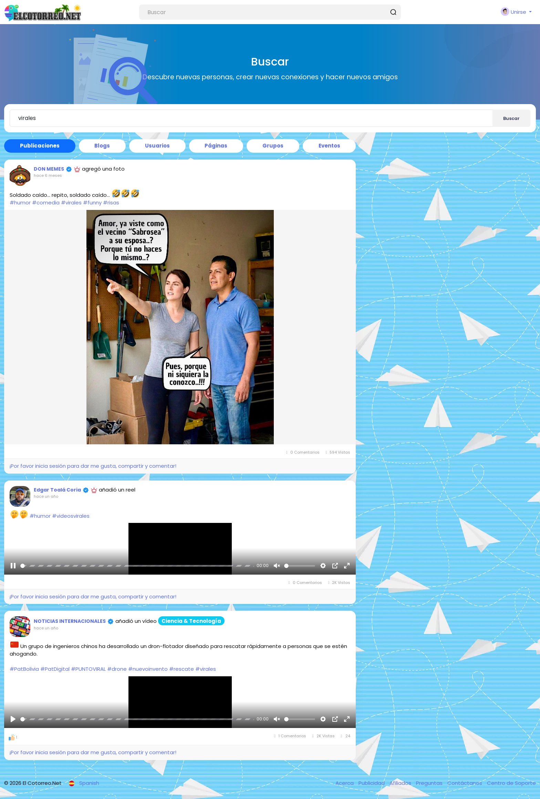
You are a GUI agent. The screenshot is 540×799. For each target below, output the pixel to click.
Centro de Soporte (511, 783)
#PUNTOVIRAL (88, 668)
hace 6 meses (48, 175)
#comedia (46, 202)
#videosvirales (71, 515)
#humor (20, 202)
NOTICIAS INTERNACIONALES (70, 621)
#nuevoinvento (148, 668)
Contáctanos (465, 783)
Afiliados (401, 783)
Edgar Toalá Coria (57, 489)
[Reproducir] (13, 565)
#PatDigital (55, 668)
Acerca (345, 783)
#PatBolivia (24, 668)
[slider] (137, 566)
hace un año (46, 496)
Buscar (511, 118)
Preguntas (430, 783)
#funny (92, 202)
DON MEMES (49, 168)
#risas (111, 202)
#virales (71, 202)
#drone (117, 668)
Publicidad (372, 783)
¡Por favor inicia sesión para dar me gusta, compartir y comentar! (92, 465)
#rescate (181, 668)
